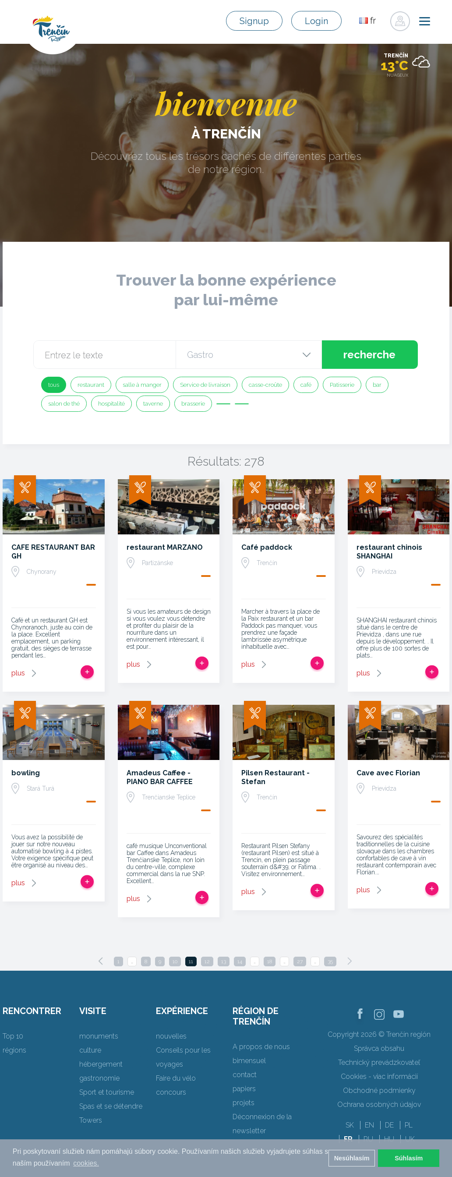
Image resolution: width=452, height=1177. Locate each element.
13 (223, 961)
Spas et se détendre (110, 1106)
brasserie (193, 403)
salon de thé (64, 403)
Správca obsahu (379, 1048)
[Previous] (101, 961)
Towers (90, 1120)
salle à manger (142, 385)
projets (243, 1103)
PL (409, 1125)
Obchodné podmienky (379, 1090)
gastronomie (99, 1078)
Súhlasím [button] (409, 1158)
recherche (369, 354)
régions (14, 1050)
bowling (25, 773)
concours (171, 1092)
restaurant (91, 385)
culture (90, 1050)
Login (316, 21)
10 (175, 961)
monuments (98, 1036)
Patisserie (342, 385)
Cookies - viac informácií (379, 1076)
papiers (244, 1089)
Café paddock (266, 547)
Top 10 (13, 1036)
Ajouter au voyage (87, 672)
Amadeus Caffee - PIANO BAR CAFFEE (160, 777)
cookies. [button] (86, 1163)
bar (377, 385)
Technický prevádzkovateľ (379, 1062)
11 (191, 961)
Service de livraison (205, 385)
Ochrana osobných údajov (379, 1104)
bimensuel (249, 1061)
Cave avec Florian (388, 773)
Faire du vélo (176, 1078)
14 (239, 961)
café (305, 385)
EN (369, 1125)
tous (53, 385)
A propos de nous (261, 1047)
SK (350, 1125)
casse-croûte (265, 385)
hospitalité (111, 403)
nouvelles (171, 1036)
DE (389, 1125)
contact (245, 1075)
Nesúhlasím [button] (352, 1158)
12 (207, 961)
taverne (153, 403)
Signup (254, 21)
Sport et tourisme (106, 1092)
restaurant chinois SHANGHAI (389, 551)
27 (300, 961)
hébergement (101, 1064)
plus (18, 673)
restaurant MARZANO (165, 547)
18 (269, 961)
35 (330, 961)
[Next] (349, 961)
